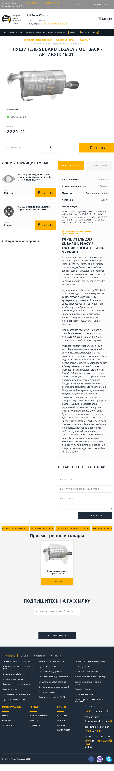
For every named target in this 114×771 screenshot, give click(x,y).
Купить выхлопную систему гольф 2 (91, 661)
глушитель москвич (42, 528)
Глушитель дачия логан (13, 679)
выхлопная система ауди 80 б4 (55, 24)
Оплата (61, 720)
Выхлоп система (10, 689)
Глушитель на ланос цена (50, 692)
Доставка (62, 715)
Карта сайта (63, 730)
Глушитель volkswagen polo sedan (53, 676)
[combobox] (59, 20)
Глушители (85, 320)
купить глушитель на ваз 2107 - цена (82, 410)
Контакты (85, 32)
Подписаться (57, 635)
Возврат (6, 720)
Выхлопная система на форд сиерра (90, 676)
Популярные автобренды (22, 241)
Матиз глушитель (82, 666)
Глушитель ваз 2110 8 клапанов (52, 682)
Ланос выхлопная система (86, 671)
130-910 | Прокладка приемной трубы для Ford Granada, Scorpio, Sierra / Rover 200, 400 (35, 177)
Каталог (61, 725)
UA (77, 4)
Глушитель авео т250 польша (16, 699)
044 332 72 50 (34, 14)
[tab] (16, 708)
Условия (7, 725)
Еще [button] (95, 32)
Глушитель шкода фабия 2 (50, 671)
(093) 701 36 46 (33, 3)
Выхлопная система (13, 32)
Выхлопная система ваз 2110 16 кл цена (18, 667)
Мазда (65, 383)
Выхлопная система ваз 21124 (52, 697)
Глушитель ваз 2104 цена (14, 674)
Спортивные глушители (34, 32)
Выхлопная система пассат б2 (52, 661)
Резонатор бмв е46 (83, 689)
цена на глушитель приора (89, 400)
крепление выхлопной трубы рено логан (84, 420)
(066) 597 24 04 (53, 3)
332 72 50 (96, 711)
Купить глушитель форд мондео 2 (54, 687)
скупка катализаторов (57, 32)
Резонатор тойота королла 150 (16, 661)
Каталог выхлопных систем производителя (76, 232)
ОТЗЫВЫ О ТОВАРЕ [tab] (99, 165)
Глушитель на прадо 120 (85, 694)
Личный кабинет (101, 5)
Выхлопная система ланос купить (17, 684)
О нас (5, 715)
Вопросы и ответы (40, 715)
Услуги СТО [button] (74, 32)
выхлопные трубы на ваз (80, 424)
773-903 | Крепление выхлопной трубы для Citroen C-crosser (34, 208)
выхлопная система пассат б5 (73, 528)
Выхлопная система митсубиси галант (88, 683)
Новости (34, 720)
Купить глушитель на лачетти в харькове (89, 700)
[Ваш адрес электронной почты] (57, 611)
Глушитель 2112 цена (48, 666)
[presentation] (57, 623)
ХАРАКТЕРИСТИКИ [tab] (70, 165)
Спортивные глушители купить (16, 694)
